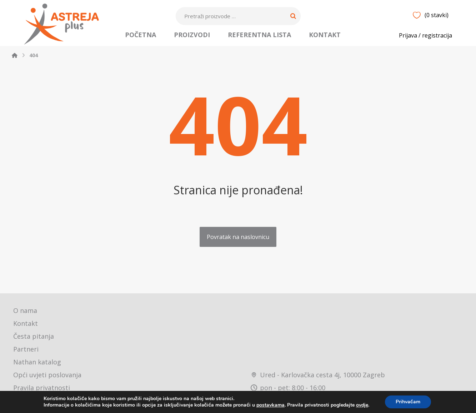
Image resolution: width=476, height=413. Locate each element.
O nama (25, 310)
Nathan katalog (37, 362)
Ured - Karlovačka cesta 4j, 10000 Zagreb (318, 374)
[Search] (293, 16)
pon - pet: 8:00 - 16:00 (288, 387)
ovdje (362, 405)
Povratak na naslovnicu (238, 237)
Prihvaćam (408, 401)
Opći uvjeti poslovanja (47, 374)
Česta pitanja (33, 336)
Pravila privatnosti (41, 387)
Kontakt (25, 323)
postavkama (270, 405)
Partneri (26, 349)
